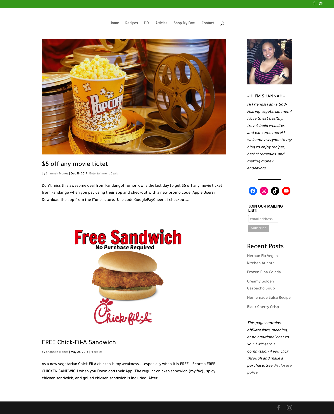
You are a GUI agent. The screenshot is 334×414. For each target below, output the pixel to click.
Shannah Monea (57, 174)
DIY (146, 23)
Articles (161, 23)
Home (114, 23)
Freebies (96, 352)
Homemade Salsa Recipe (269, 298)
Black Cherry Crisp (263, 307)
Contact (208, 23)
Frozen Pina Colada (264, 272)
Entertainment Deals (103, 174)
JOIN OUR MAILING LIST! (265, 208)
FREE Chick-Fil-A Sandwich (79, 343)
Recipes (131, 23)
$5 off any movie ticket (75, 164)
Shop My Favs (184, 23)
